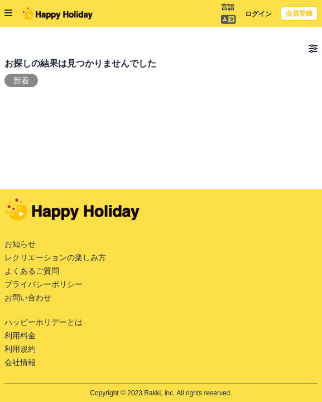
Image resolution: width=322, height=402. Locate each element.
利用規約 (20, 348)
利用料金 (20, 335)
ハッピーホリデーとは (43, 322)
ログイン (258, 14)
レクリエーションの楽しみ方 (55, 257)
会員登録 (299, 13)
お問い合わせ (27, 297)
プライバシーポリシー (43, 284)
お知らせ (20, 244)
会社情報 (20, 362)
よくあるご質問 (31, 270)
